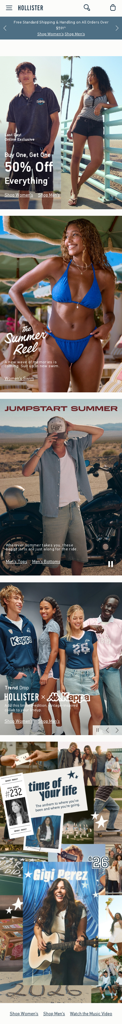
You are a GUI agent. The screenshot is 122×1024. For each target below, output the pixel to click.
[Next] (117, 28)
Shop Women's (50, 34)
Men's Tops (16, 562)
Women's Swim (19, 378)
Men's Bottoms (46, 562)
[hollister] (30, 7)
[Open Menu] (7, 8)
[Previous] (5, 28)
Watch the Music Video (91, 1013)
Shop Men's (75, 34)
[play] (110, 564)
